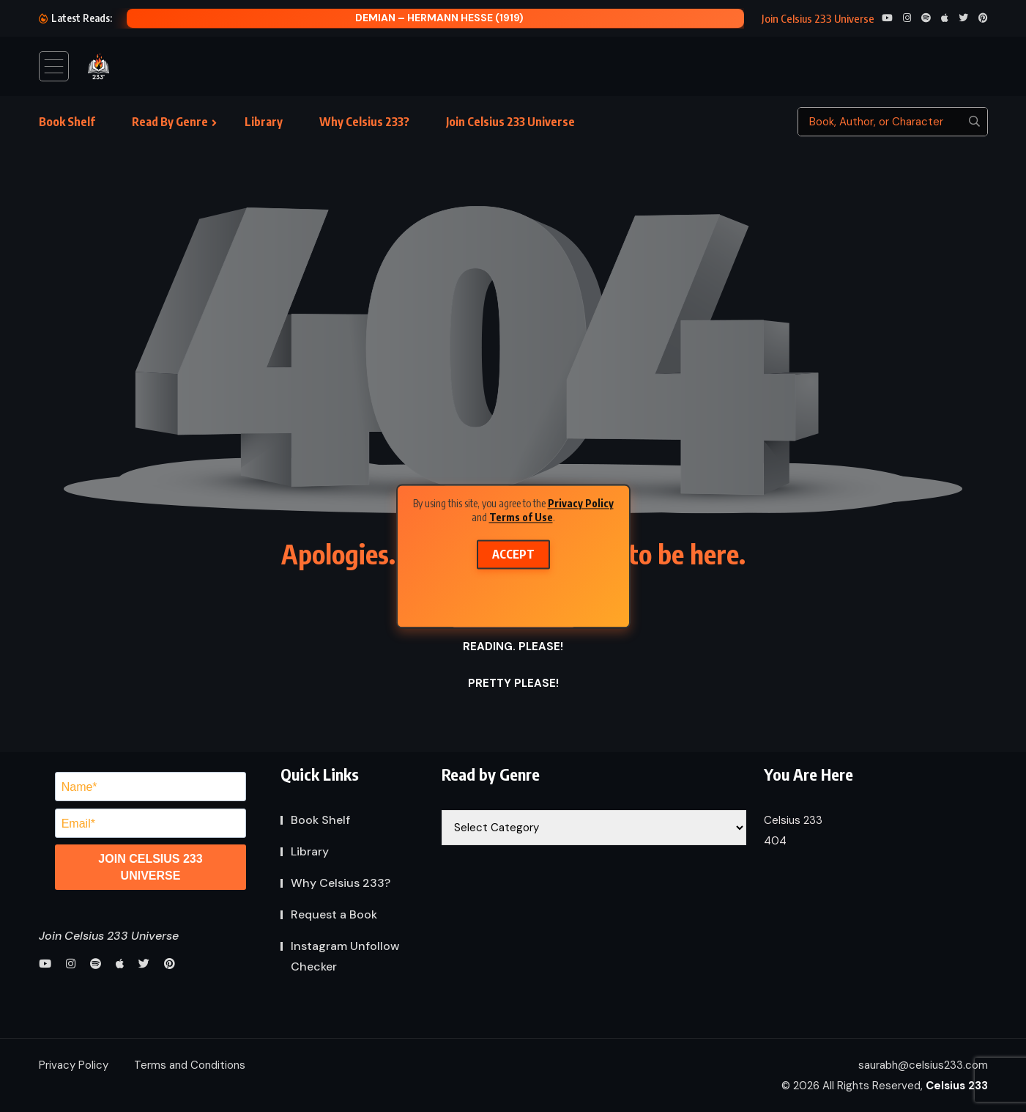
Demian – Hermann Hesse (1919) (439, 17)
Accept (513, 554)
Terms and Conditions (189, 1065)
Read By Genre (170, 121)
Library (264, 121)
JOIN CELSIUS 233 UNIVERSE (150, 867)
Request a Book (334, 914)
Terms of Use (521, 517)
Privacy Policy (581, 503)
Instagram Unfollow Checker (345, 956)
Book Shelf (67, 121)
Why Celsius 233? (364, 121)
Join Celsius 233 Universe (510, 121)
